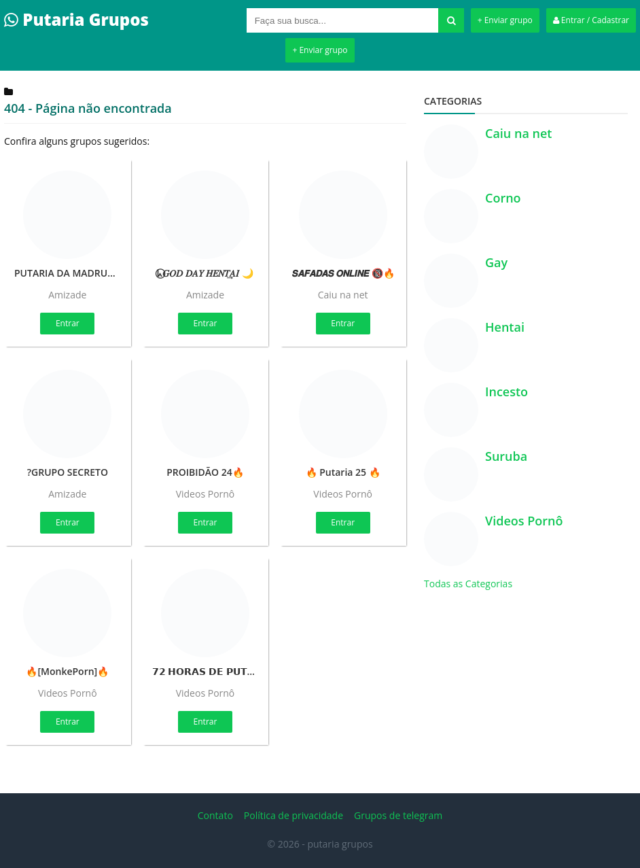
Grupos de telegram (398, 815)
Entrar (67, 323)
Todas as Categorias (468, 583)
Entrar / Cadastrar (591, 20)
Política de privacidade (293, 815)
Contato (215, 815)
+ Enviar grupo (505, 20)
